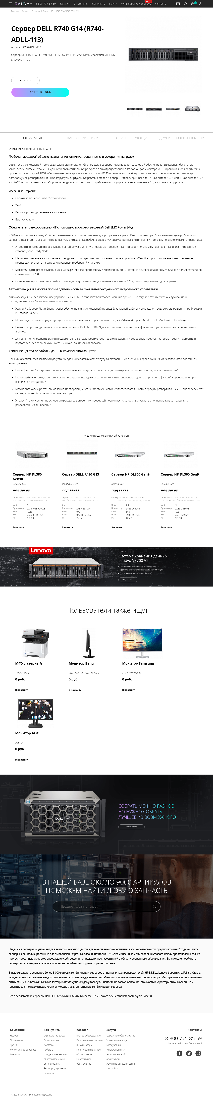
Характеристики (82, 137)
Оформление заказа (54, 1035)
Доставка (49, 1045)
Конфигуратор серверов (136, 3)
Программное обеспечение (83, 1061)
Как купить (98, 3)
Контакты (161, 3)
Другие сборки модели (181, 137)
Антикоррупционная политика (55, 1071)
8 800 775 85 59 (46, 3)
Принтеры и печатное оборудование (88, 1052)
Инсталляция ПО (116, 1049)
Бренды (14, 1045)
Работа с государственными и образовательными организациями (55, 1056)
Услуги (113, 3)
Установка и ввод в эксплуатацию (117, 1043)
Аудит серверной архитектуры (116, 1057)
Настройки (112, 1068)
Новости (14, 1035)
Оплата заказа (51, 1040)
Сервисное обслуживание (121, 1035)
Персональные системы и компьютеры (89, 1043)
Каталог (65, 3)
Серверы (36, 11)
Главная (15, 11)
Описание (33, 137)
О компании (81, 3)
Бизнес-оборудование (88, 1035)
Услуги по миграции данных (122, 1063)
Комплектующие (132, 137)
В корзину (21, 689)
